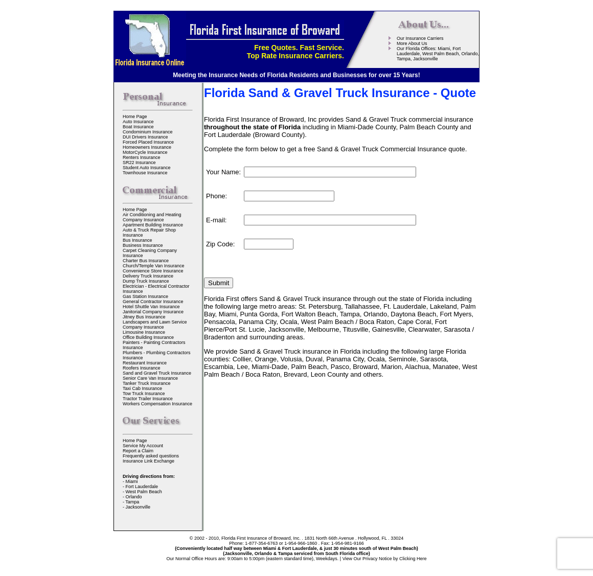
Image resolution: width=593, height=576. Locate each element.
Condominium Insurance (148, 131)
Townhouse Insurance (145, 172)
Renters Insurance (142, 157)
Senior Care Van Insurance (150, 378)
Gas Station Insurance (145, 296)
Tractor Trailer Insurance (148, 398)
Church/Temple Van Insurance (153, 265)
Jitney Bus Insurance (144, 316)
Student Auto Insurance (147, 167)
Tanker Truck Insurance (147, 383)
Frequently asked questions (151, 455)
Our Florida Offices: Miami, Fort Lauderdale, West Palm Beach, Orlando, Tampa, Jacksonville (438, 53)
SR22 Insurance (139, 162)
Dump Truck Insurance (146, 281)
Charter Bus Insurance (146, 260)
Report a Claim (138, 450)
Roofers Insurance (142, 368)
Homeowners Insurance (147, 147)
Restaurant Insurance (145, 362)
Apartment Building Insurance (153, 224)
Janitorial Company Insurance (153, 311)
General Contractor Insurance (153, 301)
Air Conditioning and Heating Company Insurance (152, 217)
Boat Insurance (138, 126)
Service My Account (143, 445)
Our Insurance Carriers (420, 38)
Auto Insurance (138, 121)
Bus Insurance (137, 240)
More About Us (412, 43)
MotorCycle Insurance (145, 152)
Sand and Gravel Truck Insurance (157, 373)
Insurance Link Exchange (148, 461)
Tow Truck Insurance (144, 393)
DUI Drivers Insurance (145, 137)
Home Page (135, 116)
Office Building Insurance (148, 337)
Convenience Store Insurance (153, 270)
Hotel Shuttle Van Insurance (151, 306)
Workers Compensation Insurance (157, 403)
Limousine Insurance (144, 332)
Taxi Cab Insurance (142, 388)
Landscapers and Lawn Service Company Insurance (155, 324)
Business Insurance (143, 245)
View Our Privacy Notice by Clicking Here (385, 558)
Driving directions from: (149, 476)
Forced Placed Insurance (148, 142)
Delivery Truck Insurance (148, 276)
